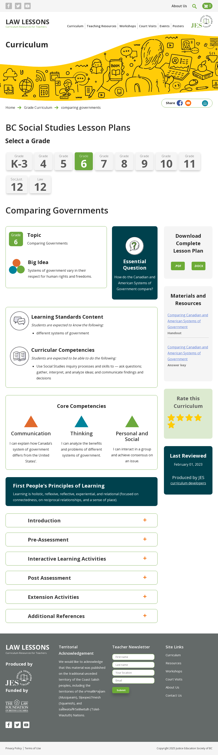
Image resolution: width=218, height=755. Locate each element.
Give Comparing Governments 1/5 (171, 417)
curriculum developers (188, 483)
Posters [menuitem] (178, 26)
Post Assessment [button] (87, 577)
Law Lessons (27, 22)
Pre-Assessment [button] (87, 539)
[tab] (82, 520)
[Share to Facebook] (179, 102)
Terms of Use (33, 748)
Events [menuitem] (164, 26)
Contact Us (174, 695)
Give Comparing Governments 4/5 (198, 417)
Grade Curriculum (38, 107)
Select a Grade (27, 140)
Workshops (174, 671)
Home (10, 107)
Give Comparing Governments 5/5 (171, 424)
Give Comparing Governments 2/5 (180, 417)
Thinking (81, 433)
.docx (198, 266)
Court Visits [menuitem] (147, 26)
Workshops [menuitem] (127, 26)
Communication (31, 433)
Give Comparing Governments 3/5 (189, 417)
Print (205, 103)
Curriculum (173, 655)
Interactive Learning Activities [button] (87, 558)
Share (170, 103)
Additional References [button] (87, 615)
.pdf (178, 266)
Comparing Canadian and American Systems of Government (188, 321)
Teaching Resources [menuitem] (101, 26)
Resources (173, 663)
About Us (179, 6)
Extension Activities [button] (87, 596)
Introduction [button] (87, 520)
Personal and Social (132, 436)
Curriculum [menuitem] (75, 26)
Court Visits (174, 679)
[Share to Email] (187, 102)
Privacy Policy (14, 748)
